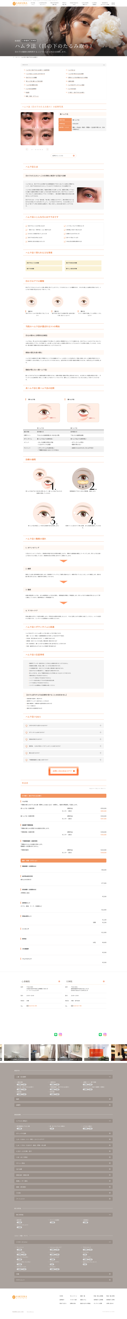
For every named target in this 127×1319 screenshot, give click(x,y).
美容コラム (83, 1299)
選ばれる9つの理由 (85, 1303)
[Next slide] (47, 149)
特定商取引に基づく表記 (18, 1311)
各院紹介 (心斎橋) (98, 1299)
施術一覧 (82, 1296)
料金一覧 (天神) (110, 1296)
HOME (61, 1296)
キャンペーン (73, 1296)
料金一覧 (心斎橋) (98, 1296)
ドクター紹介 (73, 1299)
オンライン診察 (98, 1303)
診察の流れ (73, 1303)
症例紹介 (62, 1299)
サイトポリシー (30, 1311)
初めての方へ (63, 1303)
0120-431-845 (31, 1006)
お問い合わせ (110, 1303)
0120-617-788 (76, 1006)
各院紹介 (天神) (110, 1299)
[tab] (33, 149)
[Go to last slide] (26, 149)
